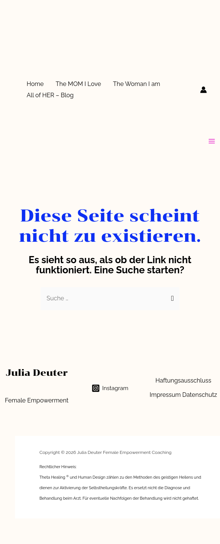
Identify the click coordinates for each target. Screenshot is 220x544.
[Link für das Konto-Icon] (203, 89)
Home (35, 83)
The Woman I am (136, 83)
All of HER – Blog (50, 95)
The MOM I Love (78, 83)
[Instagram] (110, 388)
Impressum (165, 394)
